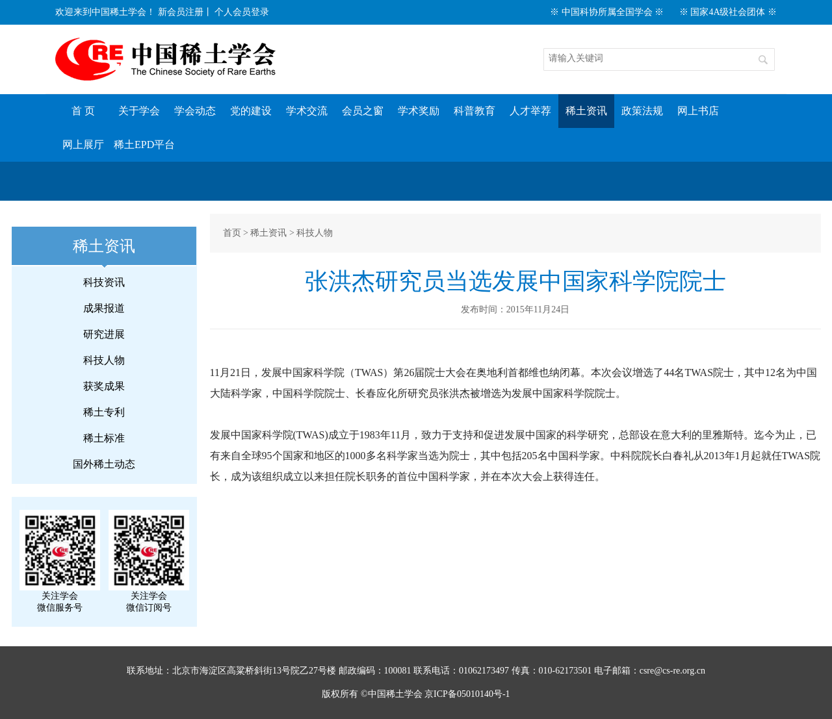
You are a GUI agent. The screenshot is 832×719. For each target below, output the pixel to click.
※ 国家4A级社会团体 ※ (728, 12)
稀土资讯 (586, 110)
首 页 (83, 110)
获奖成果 (104, 386)
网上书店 (698, 110)
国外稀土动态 (104, 464)
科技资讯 (104, 282)
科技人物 (104, 360)
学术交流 (307, 110)
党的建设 (251, 110)
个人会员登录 (241, 12)
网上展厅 (83, 144)
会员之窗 (363, 110)
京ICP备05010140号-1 (467, 694)
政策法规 (642, 110)
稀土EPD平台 (144, 144)
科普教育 (474, 110)
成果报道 (104, 308)
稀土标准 (104, 438)
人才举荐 (530, 110)
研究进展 (104, 334)
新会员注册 (180, 12)
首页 (232, 233)
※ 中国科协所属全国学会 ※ (607, 12)
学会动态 (195, 110)
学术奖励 (418, 110)
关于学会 (139, 110)
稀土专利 (104, 412)
